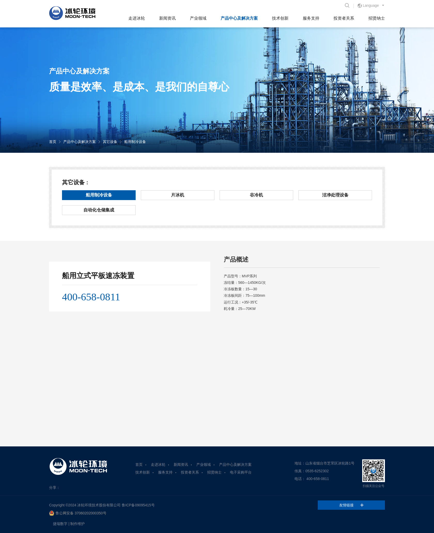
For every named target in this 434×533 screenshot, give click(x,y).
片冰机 (177, 195)
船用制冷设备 (135, 142)
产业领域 (198, 18)
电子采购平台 (241, 472)
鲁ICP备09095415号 (138, 505)
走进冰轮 (136, 18)
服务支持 (311, 18)
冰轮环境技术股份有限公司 (99, 505)
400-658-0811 (91, 297)
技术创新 (280, 18)
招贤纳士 (376, 18)
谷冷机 (256, 195)
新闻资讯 (167, 18)
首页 (52, 142)
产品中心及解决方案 (239, 18)
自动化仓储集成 (98, 210)
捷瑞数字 (60, 524)
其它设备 (110, 142)
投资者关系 (344, 18)
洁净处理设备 (335, 195)
